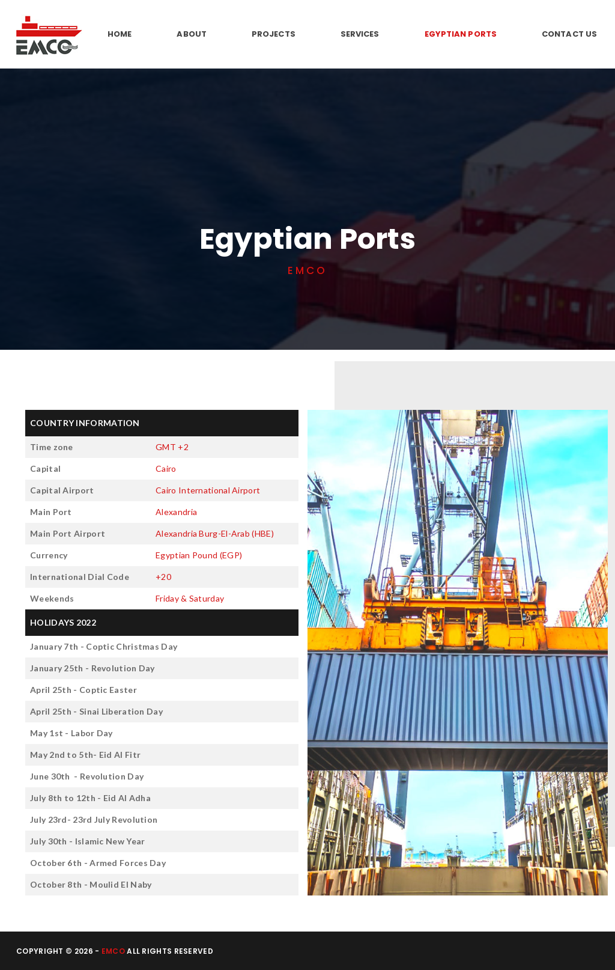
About (192, 34)
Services (360, 34)
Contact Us (569, 34)
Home (120, 34)
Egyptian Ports (461, 34)
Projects (273, 34)
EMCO (113, 951)
